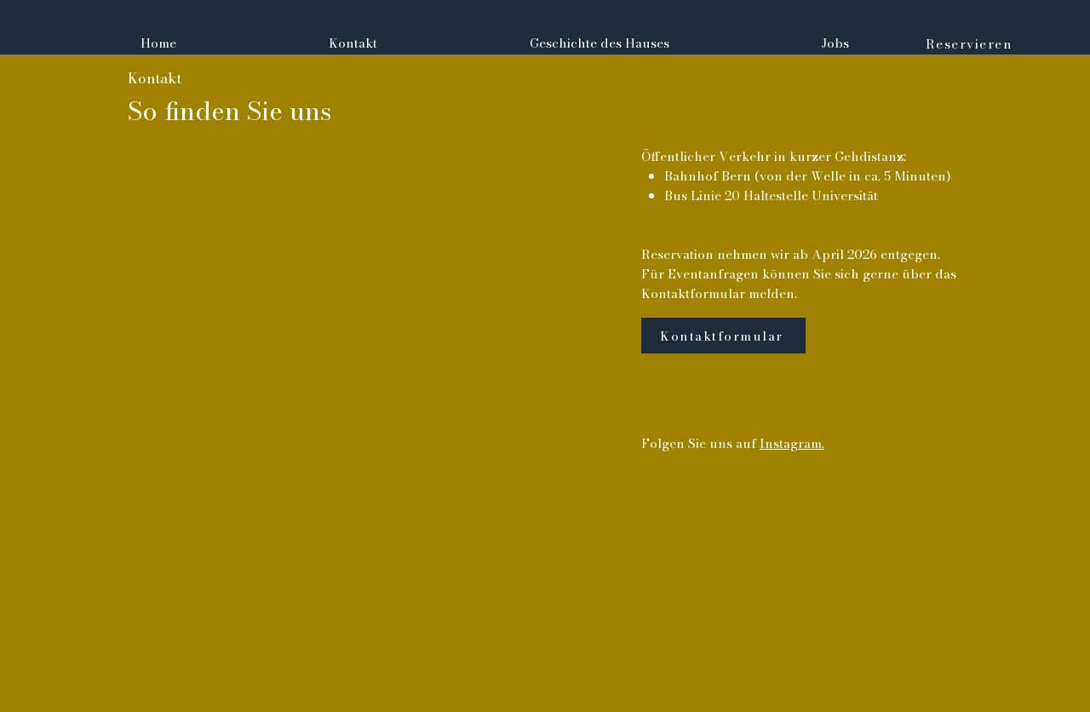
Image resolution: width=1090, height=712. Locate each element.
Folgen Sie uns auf (700, 443)
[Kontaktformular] (723, 335)
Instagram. (792, 443)
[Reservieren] (970, 43)
